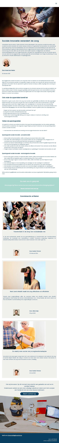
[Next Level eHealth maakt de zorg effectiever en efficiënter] (29, 289)
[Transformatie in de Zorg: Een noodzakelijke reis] (29, 229)
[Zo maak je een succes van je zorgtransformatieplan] (29, 349)
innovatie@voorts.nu (15, 435)
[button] (56, 3)
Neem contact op (29, 394)
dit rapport (12, 107)
